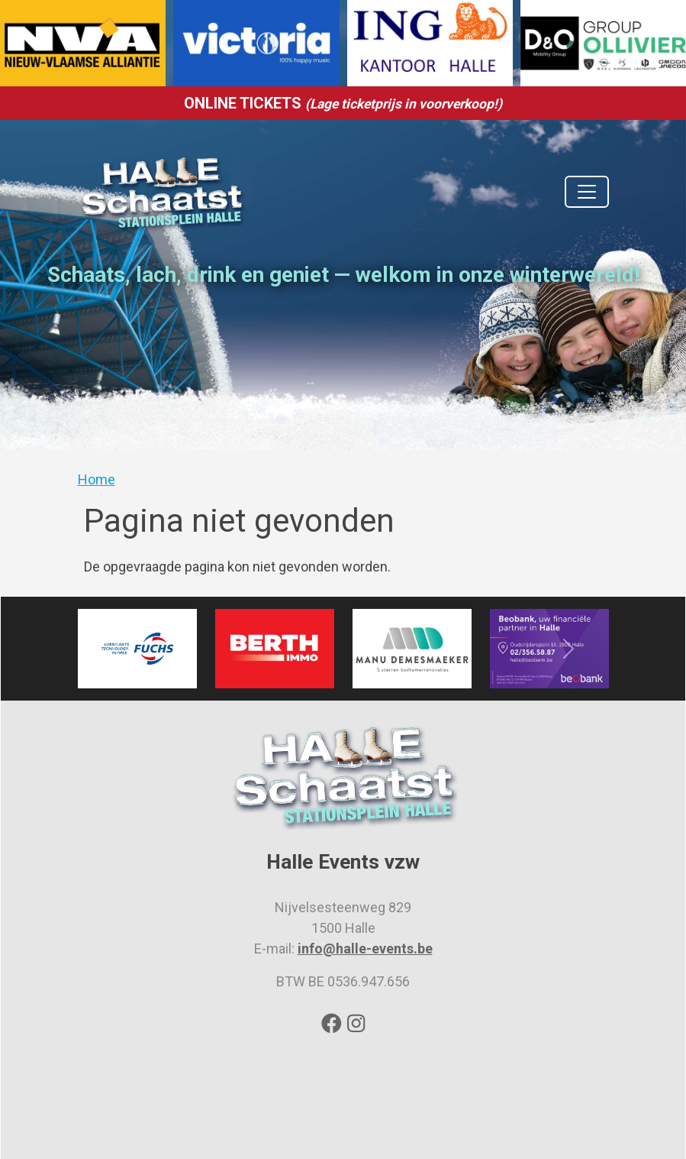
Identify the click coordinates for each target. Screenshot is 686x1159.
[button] (117, 648)
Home (96, 479)
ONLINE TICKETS (343, 103)
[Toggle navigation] (587, 192)
